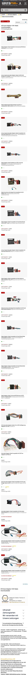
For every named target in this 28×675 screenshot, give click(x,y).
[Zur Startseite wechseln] (10, 6)
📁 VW (19, 14)
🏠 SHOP (3, 14)
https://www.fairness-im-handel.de (17, 602)
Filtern (5, 21)
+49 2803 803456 (12, 0)
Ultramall (6, 610)
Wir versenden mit (10, 615)
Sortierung (24, 19)
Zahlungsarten (9, 612)
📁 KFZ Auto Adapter (11, 14)
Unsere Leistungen (11, 618)
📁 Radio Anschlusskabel (7, 16)
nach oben (25, 584)
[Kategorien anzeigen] (25, 10)
